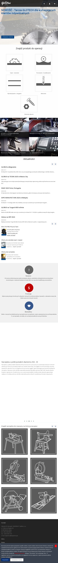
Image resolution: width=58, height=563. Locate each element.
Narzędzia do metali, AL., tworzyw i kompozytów (42, 133)
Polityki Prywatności (19, 553)
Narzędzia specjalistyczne (36, 152)
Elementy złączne (29, 105)
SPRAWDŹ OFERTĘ (7, 37)
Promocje (28, 294)
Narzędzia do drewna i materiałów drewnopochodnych (10, 134)
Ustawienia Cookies (16, 560)
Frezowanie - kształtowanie (43, 64)
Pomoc (3, 542)
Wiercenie (43, 84)
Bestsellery (28, 312)
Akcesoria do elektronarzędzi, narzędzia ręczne (13, 152)
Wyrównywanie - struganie (14, 84)
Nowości (28, 276)
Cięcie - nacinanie (14, 64)
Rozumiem (5, 560)
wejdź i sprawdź (17, 246)
